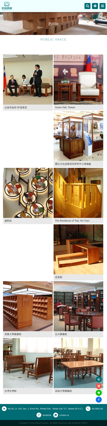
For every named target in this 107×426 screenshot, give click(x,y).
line (99, 391)
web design (73, 423)
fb (99, 398)
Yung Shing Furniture (7, 6)
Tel (99, 377)
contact (99, 384)
